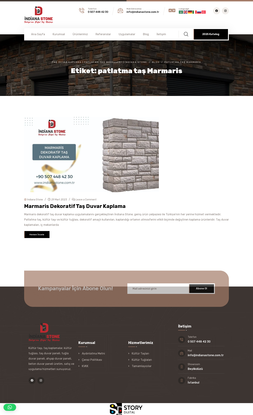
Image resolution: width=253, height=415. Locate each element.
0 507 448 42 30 (98, 12)
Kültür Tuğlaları (142, 359)
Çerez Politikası (92, 359)
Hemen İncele (36, 234)
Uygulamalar (127, 34)
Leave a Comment (86, 199)
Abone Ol (201, 290)
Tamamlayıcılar (142, 366)
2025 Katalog (210, 34)
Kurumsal (59, 34)
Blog (146, 34)
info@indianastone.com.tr (142, 12)
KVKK (85, 366)
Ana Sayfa (38, 34)
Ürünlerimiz (80, 34)
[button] (9, 407)
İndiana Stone (33, 199)
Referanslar (103, 34)
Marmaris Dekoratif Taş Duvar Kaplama (75, 206)
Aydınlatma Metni (93, 353)
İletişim (161, 34)
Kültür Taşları (140, 353)
